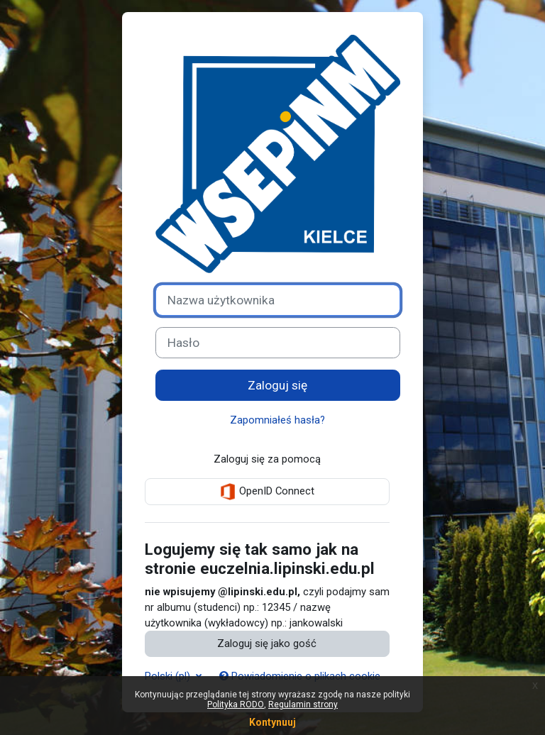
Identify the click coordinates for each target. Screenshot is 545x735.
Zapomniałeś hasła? (277, 420)
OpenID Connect (266, 491)
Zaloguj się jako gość (266, 643)
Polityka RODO (235, 704)
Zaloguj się (277, 385)
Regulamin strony (303, 704)
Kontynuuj (272, 722)
